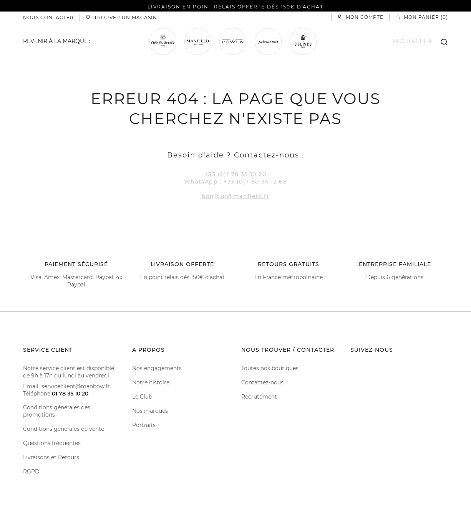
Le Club (142, 396)
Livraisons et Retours (51, 457)
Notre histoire (150, 382)
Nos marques (150, 410)
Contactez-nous (262, 382)
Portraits (144, 425)
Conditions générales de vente (63, 428)
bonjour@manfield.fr (236, 196)
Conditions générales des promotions (56, 411)
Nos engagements (157, 368)
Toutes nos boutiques (270, 368)
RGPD (31, 471)
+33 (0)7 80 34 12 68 (255, 181)
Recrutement (259, 396)
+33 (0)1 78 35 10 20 (235, 174)
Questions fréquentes (52, 443)
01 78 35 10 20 (70, 393)
